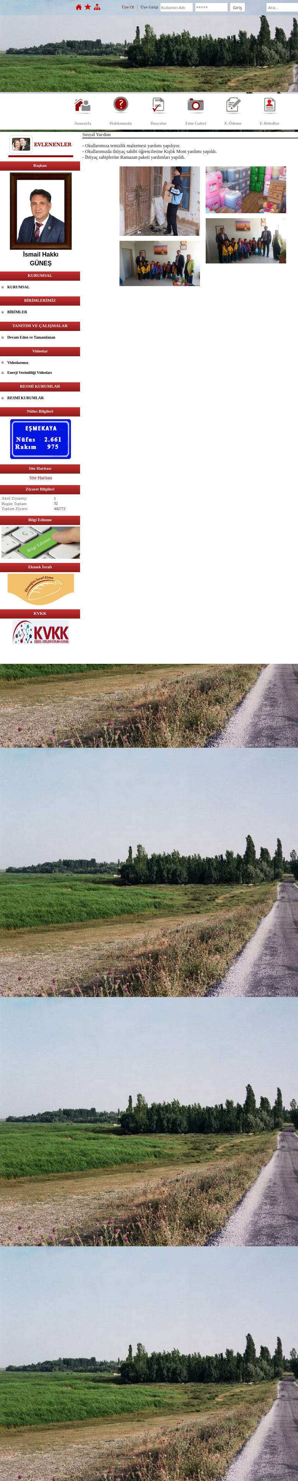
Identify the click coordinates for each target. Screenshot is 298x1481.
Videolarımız (17, 362)
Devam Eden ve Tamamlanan (31, 337)
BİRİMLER (17, 312)
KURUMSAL (18, 287)
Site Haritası (40, 478)
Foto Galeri (195, 123)
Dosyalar (159, 123)
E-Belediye (269, 123)
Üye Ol (128, 7)
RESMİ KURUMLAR (25, 398)
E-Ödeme (233, 123)
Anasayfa (82, 123)
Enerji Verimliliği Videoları (29, 372)
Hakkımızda (121, 123)
